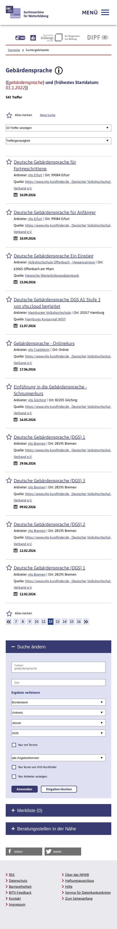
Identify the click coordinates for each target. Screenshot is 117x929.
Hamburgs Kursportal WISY (45, 319)
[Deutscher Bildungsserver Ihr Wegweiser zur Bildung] (60, 37)
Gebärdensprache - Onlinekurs (44, 343)
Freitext (18, 665)
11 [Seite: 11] (43, 621)
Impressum (17, 904)
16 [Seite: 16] (79, 621)
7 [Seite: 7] (16, 621)
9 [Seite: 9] (30, 621)
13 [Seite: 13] (57, 621)
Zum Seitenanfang (79, 898)
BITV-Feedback (20, 892)
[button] (95, 12)
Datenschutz (18, 881)
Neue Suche (47, 115)
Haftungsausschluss (79, 881)
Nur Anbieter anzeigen (32, 776)
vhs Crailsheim (39, 350)
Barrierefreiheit (20, 886)
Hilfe (68, 886)
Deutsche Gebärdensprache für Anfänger (55, 212)
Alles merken (23, 115)
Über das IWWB (77, 875)
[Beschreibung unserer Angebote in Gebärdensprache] (20, 37)
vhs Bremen (36, 443)
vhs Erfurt (35, 175)
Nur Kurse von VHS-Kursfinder (37, 767)
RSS (12, 875)
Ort (16, 683)
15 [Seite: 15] (72, 621)
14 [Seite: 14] (64, 621)
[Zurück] (9, 621)
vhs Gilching (37, 400)
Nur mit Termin (27, 745)
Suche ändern (31, 646)
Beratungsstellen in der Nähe (46, 828)
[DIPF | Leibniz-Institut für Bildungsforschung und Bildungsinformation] (98, 37)
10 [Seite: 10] (36, 621)
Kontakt (15, 898)
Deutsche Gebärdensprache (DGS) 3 (49, 480)
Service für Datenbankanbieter (88, 892)
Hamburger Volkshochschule (49, 312)
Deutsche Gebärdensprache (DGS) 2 (49, 524)
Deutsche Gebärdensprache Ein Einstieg (53, 255)
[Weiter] (86, 621)
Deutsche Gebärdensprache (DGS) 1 (49, 437)
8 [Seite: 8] (23, 621)
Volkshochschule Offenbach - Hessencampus (61, 262)
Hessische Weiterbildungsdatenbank (52, 275)
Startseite (14, 50)
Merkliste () (29, 810)
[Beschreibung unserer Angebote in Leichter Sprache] (33, 37)
